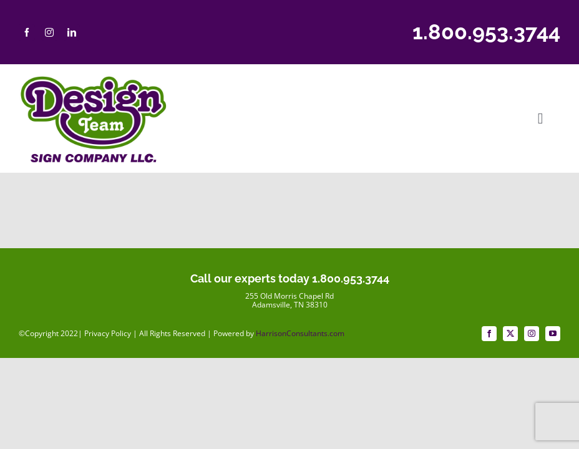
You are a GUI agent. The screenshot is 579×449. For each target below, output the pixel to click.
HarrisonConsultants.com (300, 333)
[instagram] (49, 32)
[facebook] (27, 32)
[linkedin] (72, 32)
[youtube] (552, 333)
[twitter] (510, 333)
